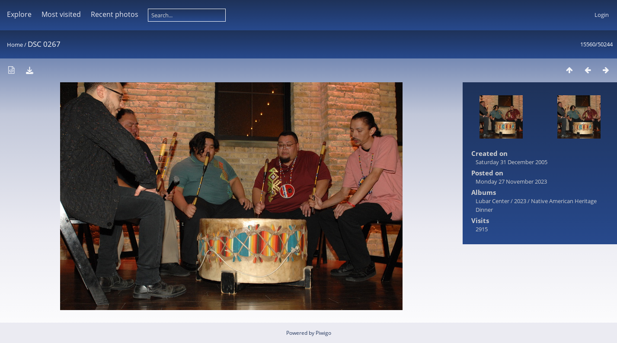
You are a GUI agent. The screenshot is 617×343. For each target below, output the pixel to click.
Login (602, 15)
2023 (520, 201)
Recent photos (114, 14)
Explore (19, 14)
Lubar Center (492, 201)
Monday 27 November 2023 (511, 181)
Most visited (61, 14)
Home (15, 45)
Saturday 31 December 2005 (511, 162)
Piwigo (323, 333)
